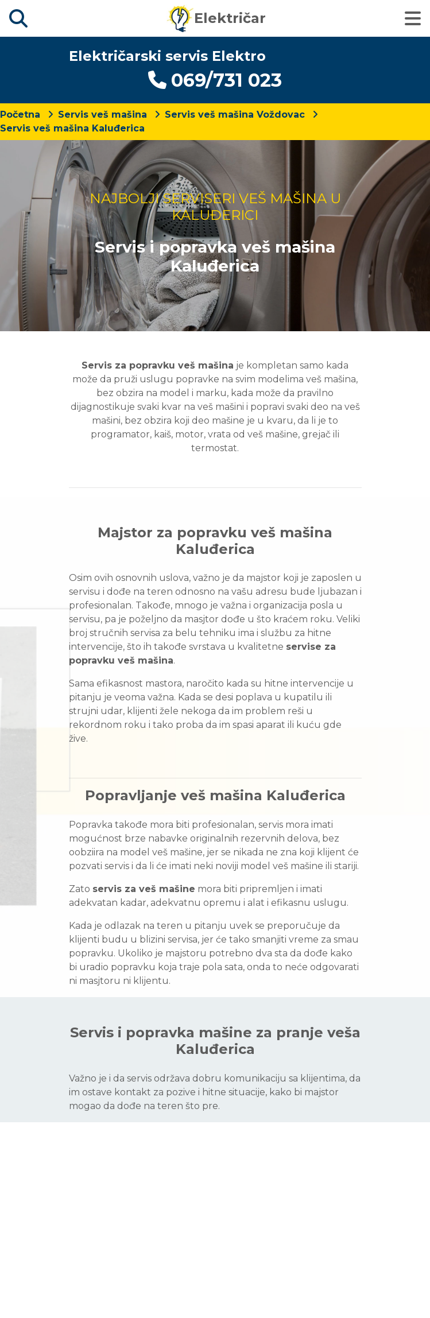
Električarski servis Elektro (167, 56)
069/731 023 (215, 80)
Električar (216, 18)
